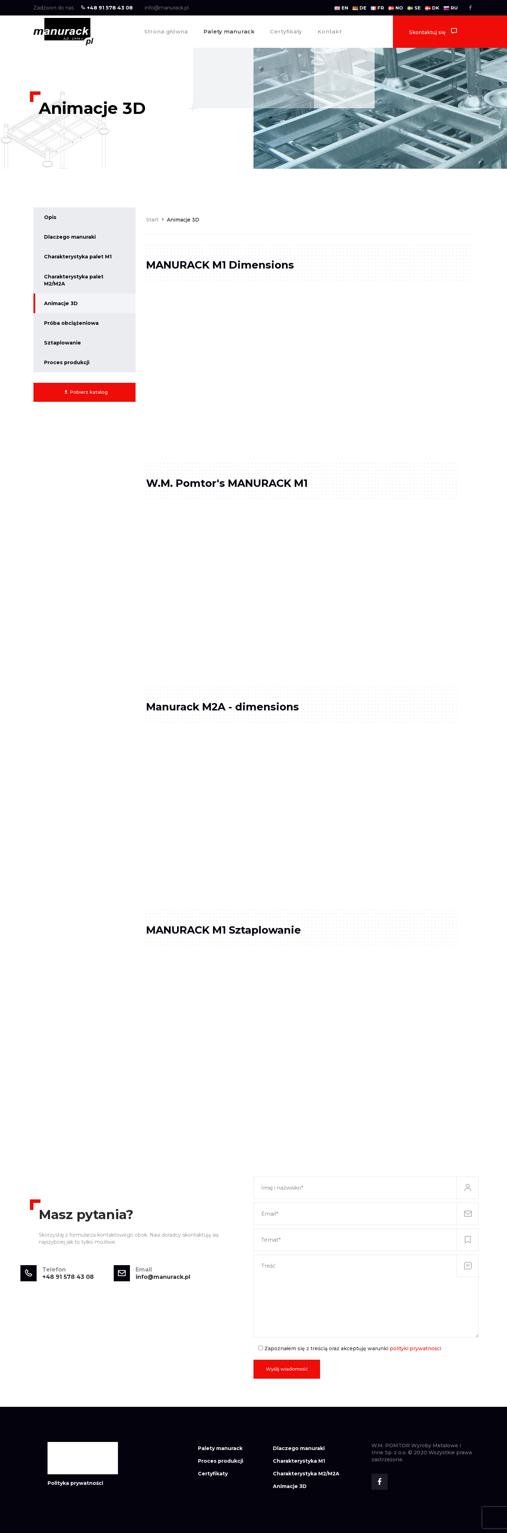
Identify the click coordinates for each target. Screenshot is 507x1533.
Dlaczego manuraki (70, 237)
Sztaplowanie (62, 343)
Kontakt (330, 31)
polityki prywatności (415, 1348)
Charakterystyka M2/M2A (306, 1473)
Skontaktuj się (433, 31)
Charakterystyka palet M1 (78, 256)
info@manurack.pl (167, 8)
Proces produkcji (66, 362)
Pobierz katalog (86, 392)
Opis (50, 217)
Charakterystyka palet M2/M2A (74, 280)
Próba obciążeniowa (71, 323)
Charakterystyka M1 (299, 1461)
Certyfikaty (286, 31)
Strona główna (166, 31)
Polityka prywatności (75, 1483)
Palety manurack (229, 31)
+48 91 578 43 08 (107, 8)
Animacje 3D (61, 303)
